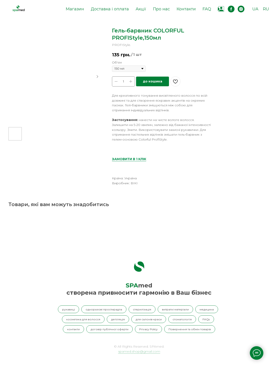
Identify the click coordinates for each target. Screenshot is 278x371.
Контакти (186, 9)
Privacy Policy (148, 329)
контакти (73, 329)
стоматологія (182, 319)
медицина (207, 309)
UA (255, 9)
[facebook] (231, 9)
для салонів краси (149, 319)
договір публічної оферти (109, 329)
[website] (221, 9)
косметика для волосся (83, 319)
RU (266, 9)
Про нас (161, 9)
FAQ (207, 9)
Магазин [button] (75, 9)
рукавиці (68, 309)
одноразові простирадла (104, 309)
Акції (141, 9)
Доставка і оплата (110, 9)
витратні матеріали (175, 309)
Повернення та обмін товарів (190, 329)
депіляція (118, 319)
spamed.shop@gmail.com (139, 351)
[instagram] (241, 9)
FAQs (206, 319)
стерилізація (142, 309)
